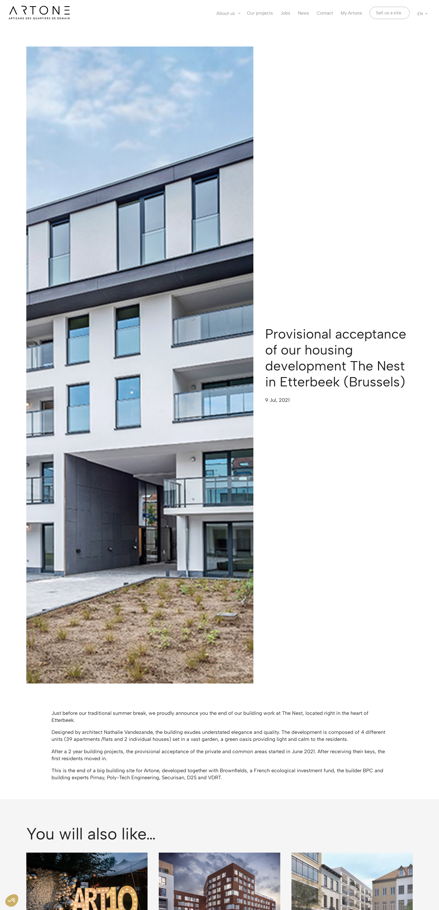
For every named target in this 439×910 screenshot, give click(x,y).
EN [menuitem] (420, 13)
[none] (423, 13)
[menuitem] (423, 13)
